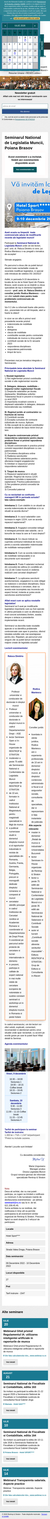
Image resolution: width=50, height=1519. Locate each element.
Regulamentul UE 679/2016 (25, 119)
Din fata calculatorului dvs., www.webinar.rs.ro (24, 1356)
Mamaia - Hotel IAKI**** (14, 1404)
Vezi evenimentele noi (25, 169)
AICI (16, 15)
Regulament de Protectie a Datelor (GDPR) (25, 3)
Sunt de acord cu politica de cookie (26, 18)
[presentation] (25, 126)
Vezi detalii (10, 1362)
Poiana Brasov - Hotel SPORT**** (18, 1452)
